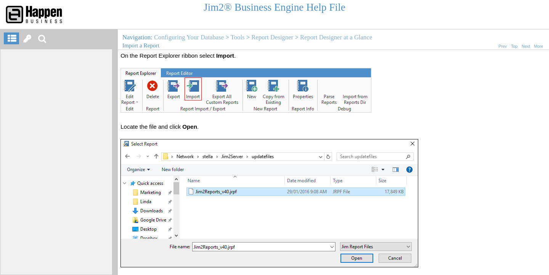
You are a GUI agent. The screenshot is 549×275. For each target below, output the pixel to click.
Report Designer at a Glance (336, 37)
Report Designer (272, 37)
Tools (238, 37)
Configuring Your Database (189, 37)
